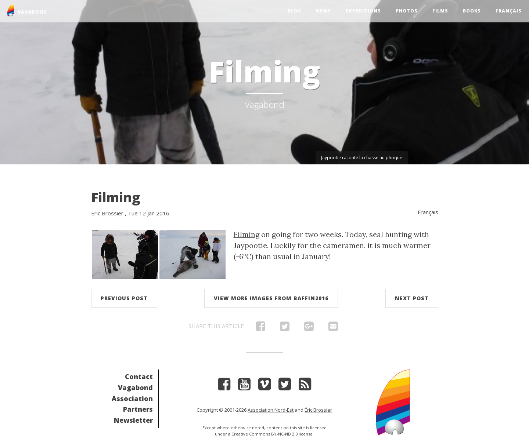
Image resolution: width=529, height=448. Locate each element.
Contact (139, 376)
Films (440, 11)
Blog (294, 11)
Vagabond (135, 387)
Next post (412, 298)
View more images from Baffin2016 (271, 298)
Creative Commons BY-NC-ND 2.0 (264, 434)
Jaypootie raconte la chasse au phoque (361, 157)
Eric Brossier (107, 213)
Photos (407, 11)
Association (132, 398)
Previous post (124, 298)
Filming (115, 197)
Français (509, 11)
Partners (138, 409)
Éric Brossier (318, 410)
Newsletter (133, 420)
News (323, 11)
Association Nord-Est (271, 410)
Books (472, 11)
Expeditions (363, 11)
